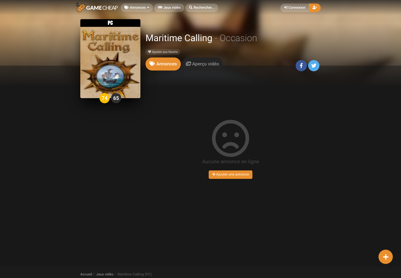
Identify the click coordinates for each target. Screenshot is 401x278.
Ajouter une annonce (230, 174)
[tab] (163, 64)
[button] (201, 8)
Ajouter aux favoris (163, 52)
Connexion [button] (294, 8)
